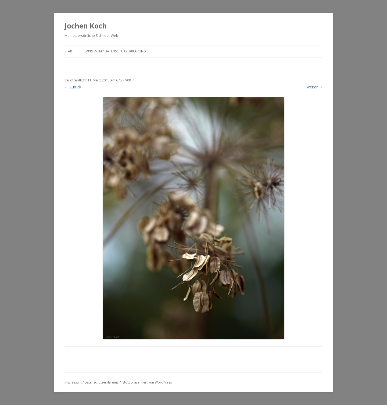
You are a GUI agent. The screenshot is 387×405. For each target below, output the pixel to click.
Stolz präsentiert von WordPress (147, 382)
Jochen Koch (85, 26)
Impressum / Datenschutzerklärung (115, 51)
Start (69, 51)
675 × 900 (123, 80)
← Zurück (72, 86)
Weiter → (314, 86)
